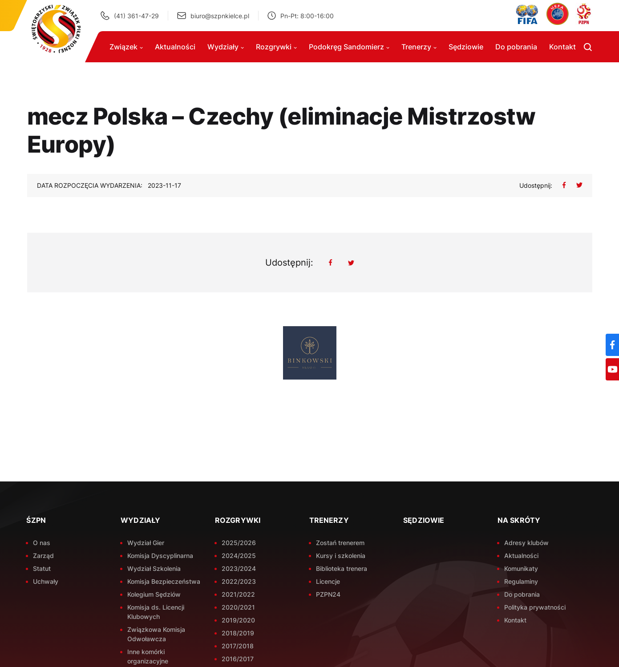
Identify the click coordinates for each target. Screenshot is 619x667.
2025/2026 (239, 542)
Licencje (328, 581)
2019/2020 (238, 620)
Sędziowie (466, 46)
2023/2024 (239, 568)
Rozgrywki (276, 46)
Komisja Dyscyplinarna (160, 555)
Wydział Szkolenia (154, 568)
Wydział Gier (145, 542)
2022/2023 (239, 581)
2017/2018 (238, 646)
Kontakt (562, 46)
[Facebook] (612, 345)
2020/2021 (238, 607)
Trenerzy (419, 46)
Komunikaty (521, 568)
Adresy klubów (526, 542)
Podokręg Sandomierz (349, 46)
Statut (42, 568)
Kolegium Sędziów (154, 594)
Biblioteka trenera (341, 568)
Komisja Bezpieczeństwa (163, 581)
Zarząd (43, 555)
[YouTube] (612, 369)
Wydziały (225, 46)
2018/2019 (238, 633)
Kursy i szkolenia (340, 555)
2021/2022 (238, 594)
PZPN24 (328, 594)
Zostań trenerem (340, 542)
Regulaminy (521, 581)
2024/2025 (239, 555)
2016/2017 (238, 659)
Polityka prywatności (535, 607)
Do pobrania (516, 46)
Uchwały (45, 581)
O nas (41, 542)
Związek (126, 46)
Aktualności (175, 46)
